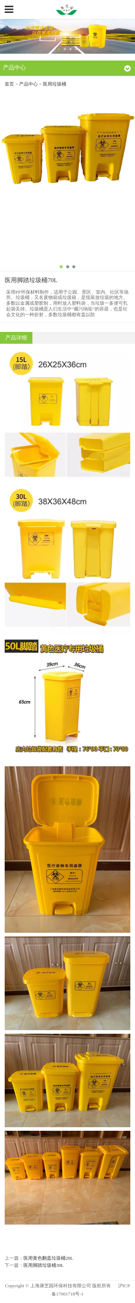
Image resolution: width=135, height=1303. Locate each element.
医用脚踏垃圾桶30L (43, 1265)
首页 (9, 84)
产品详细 (16, 338)
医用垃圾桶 (54, 84)
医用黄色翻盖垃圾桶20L (48, 1258)
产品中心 (29, 84)
